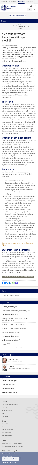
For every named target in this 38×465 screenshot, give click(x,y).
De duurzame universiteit (10, 427)
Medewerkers (21, 2)
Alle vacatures (6, 433)
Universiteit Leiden (5, 2)
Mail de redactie (7, 411)
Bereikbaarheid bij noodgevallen (12, 443)
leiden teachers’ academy (11, 277)
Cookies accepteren (10, 459)
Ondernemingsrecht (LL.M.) (11, 340)
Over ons (5, 424)
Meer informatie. (7, 456)
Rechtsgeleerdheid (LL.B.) (10, 315)
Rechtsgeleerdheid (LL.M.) (10, 336)
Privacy (4, 414)
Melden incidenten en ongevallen (12, 446)
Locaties (4, 408)
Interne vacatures (7, 430)
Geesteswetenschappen (9, 381)
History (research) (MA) (10, 307)
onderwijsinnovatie (27, 277)
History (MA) (6, 344)
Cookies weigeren (10, 462)
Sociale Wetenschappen (10, 393)
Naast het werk (7, 436)
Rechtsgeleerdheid (8, 389)
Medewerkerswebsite (6, 25)
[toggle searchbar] (35, 5)
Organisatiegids (29, 2)
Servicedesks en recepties (10, 405)
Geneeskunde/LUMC (8, 385)
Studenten (14, 2)
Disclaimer (5, 416)
